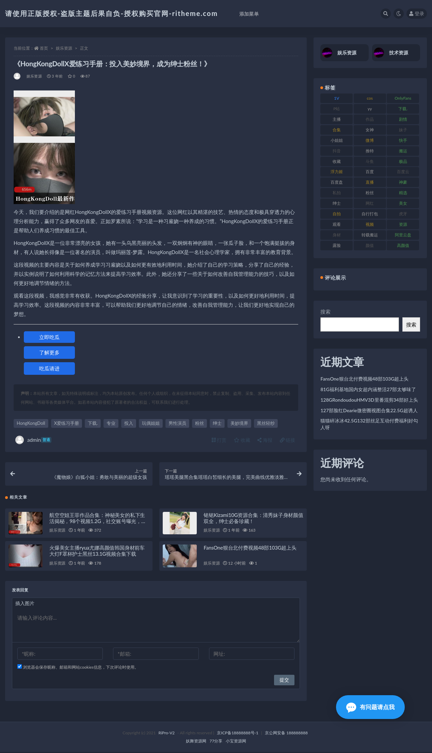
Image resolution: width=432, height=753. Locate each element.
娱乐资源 (64, 48)
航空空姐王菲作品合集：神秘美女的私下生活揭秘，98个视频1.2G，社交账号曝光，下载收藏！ (97, 522)
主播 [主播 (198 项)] (337, 119)
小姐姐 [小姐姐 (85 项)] (337, 140)
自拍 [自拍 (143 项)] (337, 213)
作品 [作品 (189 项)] (370, 119)
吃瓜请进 (49, 368)
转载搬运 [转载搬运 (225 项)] (370, 234)
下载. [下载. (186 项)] (402, 108)
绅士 (217, 423)
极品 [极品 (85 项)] (403, 161)
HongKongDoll (31, 423)
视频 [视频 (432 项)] (370, 224)
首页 (44, 48)
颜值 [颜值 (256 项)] (370, 245)
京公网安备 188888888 (286, 733)
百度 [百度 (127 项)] (370, 171)
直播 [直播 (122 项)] (370, 182)
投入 (128, 423)
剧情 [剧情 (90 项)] (403, 119)
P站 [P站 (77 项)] (336, 108)
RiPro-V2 (167, 733)
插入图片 (24, 604)
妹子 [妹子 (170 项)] (403, 129)
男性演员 (177, 423)
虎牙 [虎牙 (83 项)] (403, 213)
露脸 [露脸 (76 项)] (337, 245)
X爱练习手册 (66, 423)
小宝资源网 (236, 741)
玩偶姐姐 (151, 423)
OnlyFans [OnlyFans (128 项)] (403, 98)
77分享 (216, 741)
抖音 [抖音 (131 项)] (337, 150)
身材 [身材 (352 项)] (337, 234)
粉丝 (199, 423)
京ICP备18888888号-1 (237, 733)
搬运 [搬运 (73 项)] (403, 150)
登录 (416, 13)
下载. (93, 423)
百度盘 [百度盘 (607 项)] (337, 182)
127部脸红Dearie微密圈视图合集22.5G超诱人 (368, 410)
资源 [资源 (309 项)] (403, 224)
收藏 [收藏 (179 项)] (337, 161)
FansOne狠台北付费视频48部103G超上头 (250, 549)
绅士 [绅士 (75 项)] (337, 203)
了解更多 (49, 352)
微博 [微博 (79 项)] (370, 140)
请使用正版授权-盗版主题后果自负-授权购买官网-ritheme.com (111, 13)
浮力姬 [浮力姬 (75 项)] (337, 171)
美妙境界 (239, 423)
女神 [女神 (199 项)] (370, 129)
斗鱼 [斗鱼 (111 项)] (370, 161)
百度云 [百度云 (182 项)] (403, 171)
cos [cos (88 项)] (370, 98)
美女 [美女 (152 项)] (403, 203)
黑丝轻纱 (266, 423)
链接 (287, 440)
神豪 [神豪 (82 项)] (403, 182)
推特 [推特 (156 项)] (370, 150)
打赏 (219, 440)
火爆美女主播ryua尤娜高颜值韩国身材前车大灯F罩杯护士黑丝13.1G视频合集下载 (97, 552)
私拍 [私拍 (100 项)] (337, 192)
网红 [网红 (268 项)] (370, 203)
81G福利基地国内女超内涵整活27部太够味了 (368, 389)
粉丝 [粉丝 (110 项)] (370, 192)
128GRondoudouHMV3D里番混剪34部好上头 (369, 400)
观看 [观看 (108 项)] (337, 224)
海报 (264, 440)
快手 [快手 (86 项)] (403, 140)
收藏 (242, 440)
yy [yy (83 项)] (370, 108)
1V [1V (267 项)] (336, 98)
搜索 (325, 311)
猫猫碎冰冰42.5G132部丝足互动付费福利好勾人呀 (369, 424)
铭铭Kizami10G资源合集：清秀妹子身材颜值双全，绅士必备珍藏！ (253, 519)
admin (33, 440)
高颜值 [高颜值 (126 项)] (403, 245)
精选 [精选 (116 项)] (403, 192)
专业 (111, 423)
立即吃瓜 (49, 337)
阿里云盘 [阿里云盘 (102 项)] (403, 234)
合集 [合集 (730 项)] (337, 129)
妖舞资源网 (196, 741)
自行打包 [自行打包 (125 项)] (370, 213)
